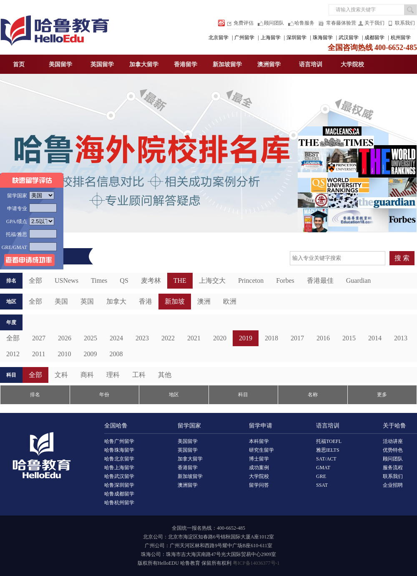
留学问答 (259, 485)
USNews (66, 280)
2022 (168, 338)
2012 (13, 353)
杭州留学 (401, 37)
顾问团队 (274, 23)
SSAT (322, 485)
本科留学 (259, 441)
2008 (116, 353)
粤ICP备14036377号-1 (256, 563)
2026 (64, 338)
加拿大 (116, 301)
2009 (90, 353)
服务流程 (393, 467)
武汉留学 (349, 37)
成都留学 (374, 37)
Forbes (285, 280)
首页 (19, 64)
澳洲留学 (269, 64)
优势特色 (393, 450)
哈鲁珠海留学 (119, 450)
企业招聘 (393, 485)
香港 (145, 301)
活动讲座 (393, 441)
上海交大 (212, 280)
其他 (164, 374)
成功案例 (259, 467)
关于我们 (374, 23)
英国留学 (102, 64)
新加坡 (175, 301)
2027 (38, 338)
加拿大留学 (143, 64)
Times (99, 280)
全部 (13, 338)
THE (179, 280)
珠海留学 (323, 37)
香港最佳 (320, 280)
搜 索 (401, 258)
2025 (90, 338)
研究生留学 (261, 450)
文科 (61, 374)
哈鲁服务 (304, 23)
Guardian (358, 280)
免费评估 (244, 23)
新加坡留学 (227, 64)
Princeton (251, 280)
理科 (113, 374)
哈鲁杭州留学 (119, 503)
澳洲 (204, 301)
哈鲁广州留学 (119, 441)
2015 (349, 338)
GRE (321, 476)
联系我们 (405, 23)
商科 (87, 374)
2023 (142, 338)
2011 (38, 353)
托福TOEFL (329, 441)
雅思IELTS (327, 450)
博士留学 (259, 459)
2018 (271, 338)
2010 (64, 353)
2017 (297, 338)
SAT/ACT (326, 459)
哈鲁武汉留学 (119, 476)
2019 (245, 338)
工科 (139, 374)
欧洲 (229, 301)
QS (124, 280)
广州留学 (244, 37)
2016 (323, 338)
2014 (375, 338)
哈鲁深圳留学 (119, 485)
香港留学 (185, 64)
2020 (219, 338)
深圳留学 (296, 37)
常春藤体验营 (341, 23)
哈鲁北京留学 (119, 459)
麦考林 (151, 280)
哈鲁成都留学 (119, 494)
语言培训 (310, 64)
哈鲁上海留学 (119, 467)
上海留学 (271, 37)
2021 (194, 338)
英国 (87, 301)
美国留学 (60, 64)
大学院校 (352, 64)
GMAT (323, 467)
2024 (116, 338)
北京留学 (218, 37)
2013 (400, 338)
